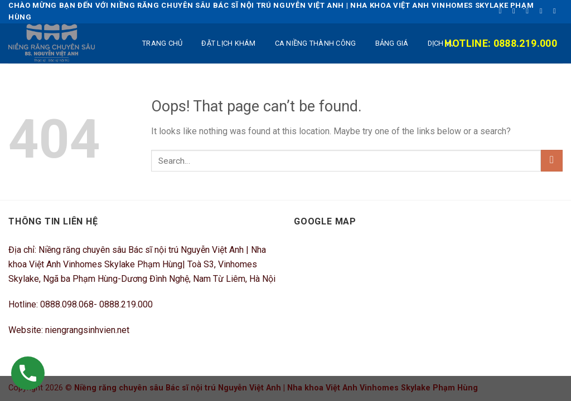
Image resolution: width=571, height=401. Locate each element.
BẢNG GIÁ (392, 43)
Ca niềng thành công (315, 43)
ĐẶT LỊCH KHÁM (228, 43)
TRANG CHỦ (162, 43)
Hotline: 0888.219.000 (500, 43)
